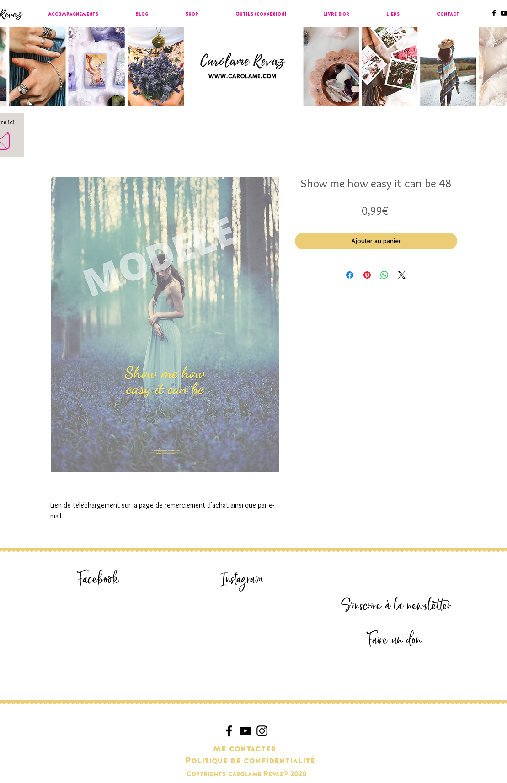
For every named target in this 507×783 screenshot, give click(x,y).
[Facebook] (99, 579)
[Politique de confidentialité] (250, 761)
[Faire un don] (395, 640)
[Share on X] (401, 275)
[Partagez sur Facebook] (349, 275)
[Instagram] (242, 579)
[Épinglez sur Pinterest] (367, 275)
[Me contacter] (244, 749)
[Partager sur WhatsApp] (384, 275)
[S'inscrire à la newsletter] (396, 606)
